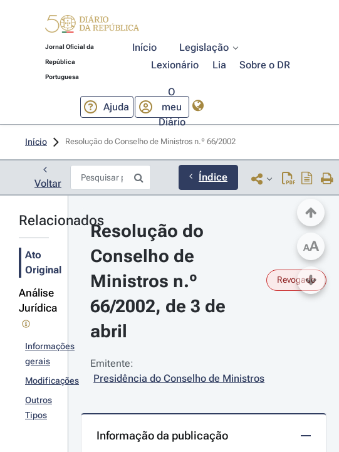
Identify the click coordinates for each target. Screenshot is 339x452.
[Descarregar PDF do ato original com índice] (307, 178)
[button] (92, 26)
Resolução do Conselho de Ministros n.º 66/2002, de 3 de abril (160, 281)
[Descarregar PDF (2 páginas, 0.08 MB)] (288, 178)
